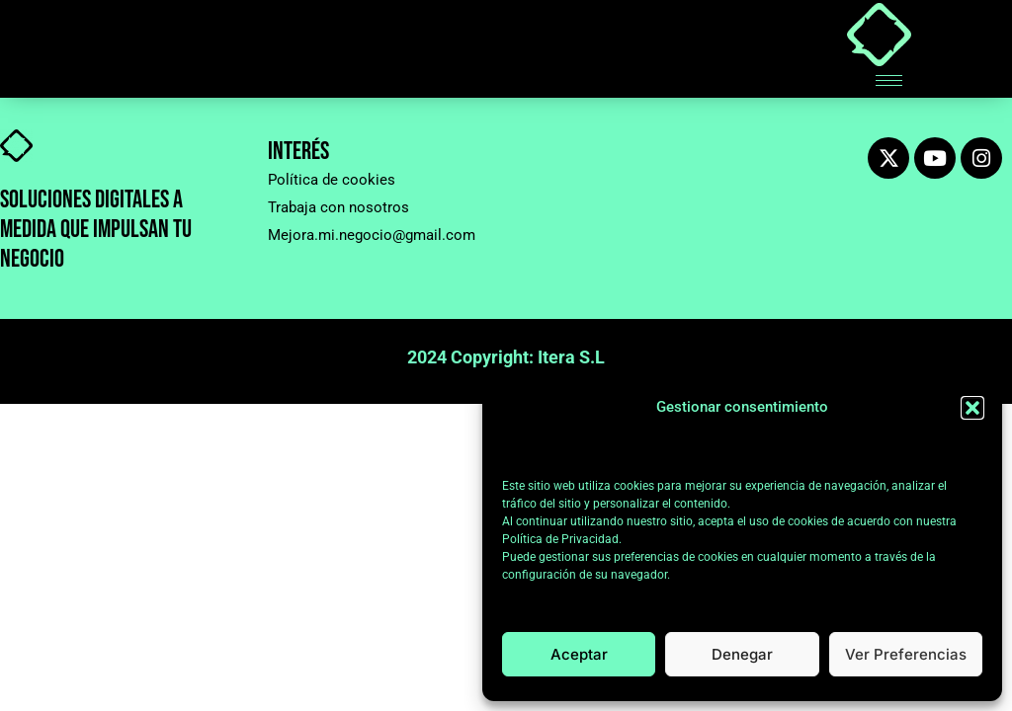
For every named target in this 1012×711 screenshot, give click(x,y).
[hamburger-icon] (889, 80)
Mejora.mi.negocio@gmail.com (371, 235)
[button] (972, 408)
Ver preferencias (906, 654)
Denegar (742, 654)
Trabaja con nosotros (338, 207)
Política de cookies (331, 180)
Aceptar (579, 654)
